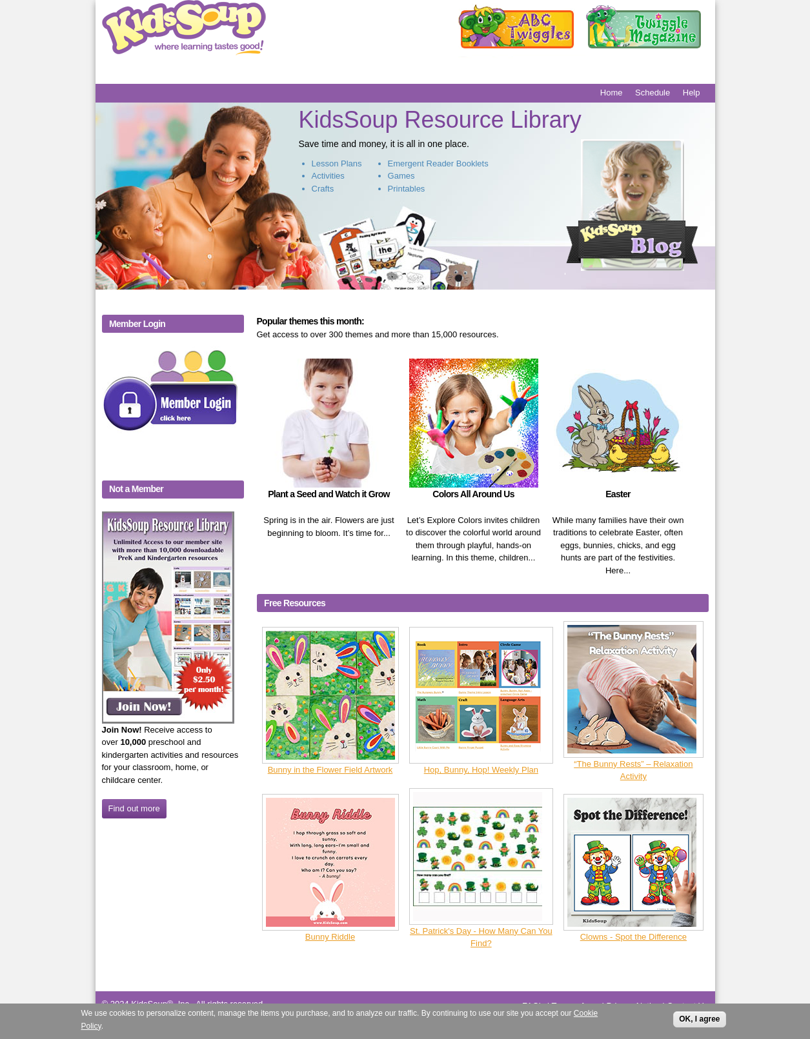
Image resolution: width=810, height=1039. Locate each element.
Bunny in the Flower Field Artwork (330, 770)
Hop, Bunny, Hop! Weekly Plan (481, 770)
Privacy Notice (633, 1006)
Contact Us (687, 1006)
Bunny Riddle (330, 937)
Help (691, 92)
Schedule (652, 92)
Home (611, 92)
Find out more (134, 808)
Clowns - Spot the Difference (633, 937)
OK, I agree (699, 1022)
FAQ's (533, 1006)
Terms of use (575, 1006)
